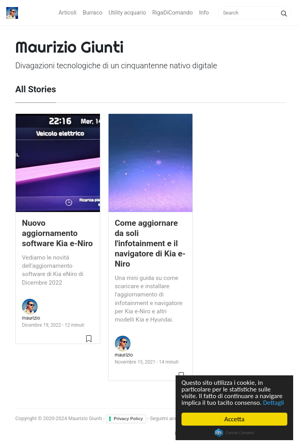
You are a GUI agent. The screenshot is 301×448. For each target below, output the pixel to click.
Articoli (67, 12)
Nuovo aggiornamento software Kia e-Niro (57, 233)
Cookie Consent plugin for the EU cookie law (234, 432)
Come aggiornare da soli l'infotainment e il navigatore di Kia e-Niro (150, 243)
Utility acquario (127, 12)
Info (204, 12)
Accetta (235, 419)
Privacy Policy (128, 418)
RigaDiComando (172, 12)
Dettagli (273, 403)
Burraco (92, 12)
